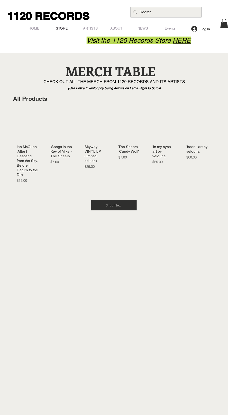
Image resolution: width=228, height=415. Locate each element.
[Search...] (165, 12)
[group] (113, 149)
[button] (224, 23)
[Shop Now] (114, 205)
